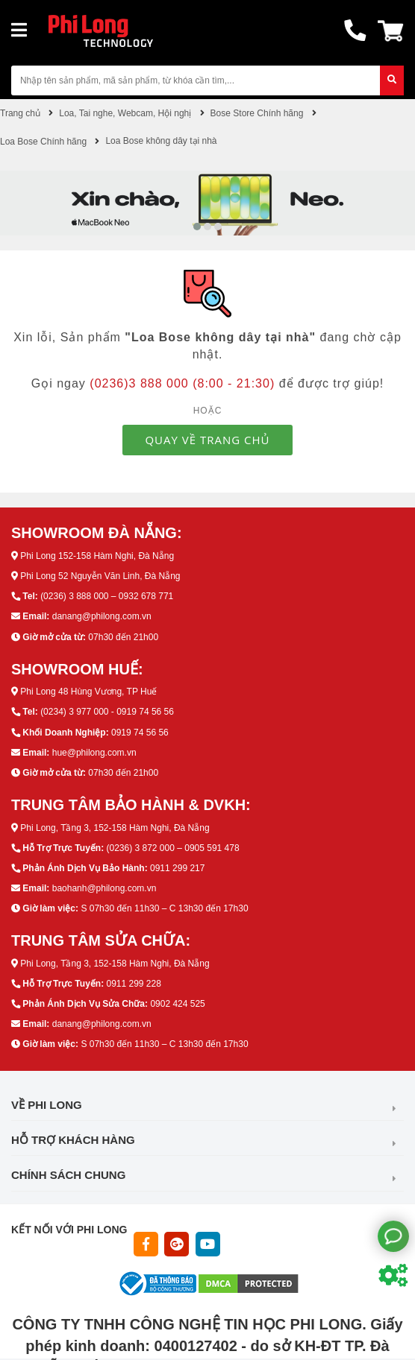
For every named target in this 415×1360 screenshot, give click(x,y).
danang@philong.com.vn (102, 616)
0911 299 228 (133, 983)
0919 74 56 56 (140, 732)
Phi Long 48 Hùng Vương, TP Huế (88, 691)
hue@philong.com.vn (94, 752)
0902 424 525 (177, 1004)
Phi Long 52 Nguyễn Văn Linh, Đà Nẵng (100, 576)
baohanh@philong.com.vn (104, 888)
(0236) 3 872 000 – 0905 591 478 (172, 848)
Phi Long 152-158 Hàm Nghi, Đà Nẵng (97, 556)
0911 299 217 (177, 868)
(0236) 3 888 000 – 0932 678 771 (106, 596)
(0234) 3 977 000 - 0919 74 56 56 (107, 711)
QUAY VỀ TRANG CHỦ (207, 439)
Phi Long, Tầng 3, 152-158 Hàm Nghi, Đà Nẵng (114, 828)
